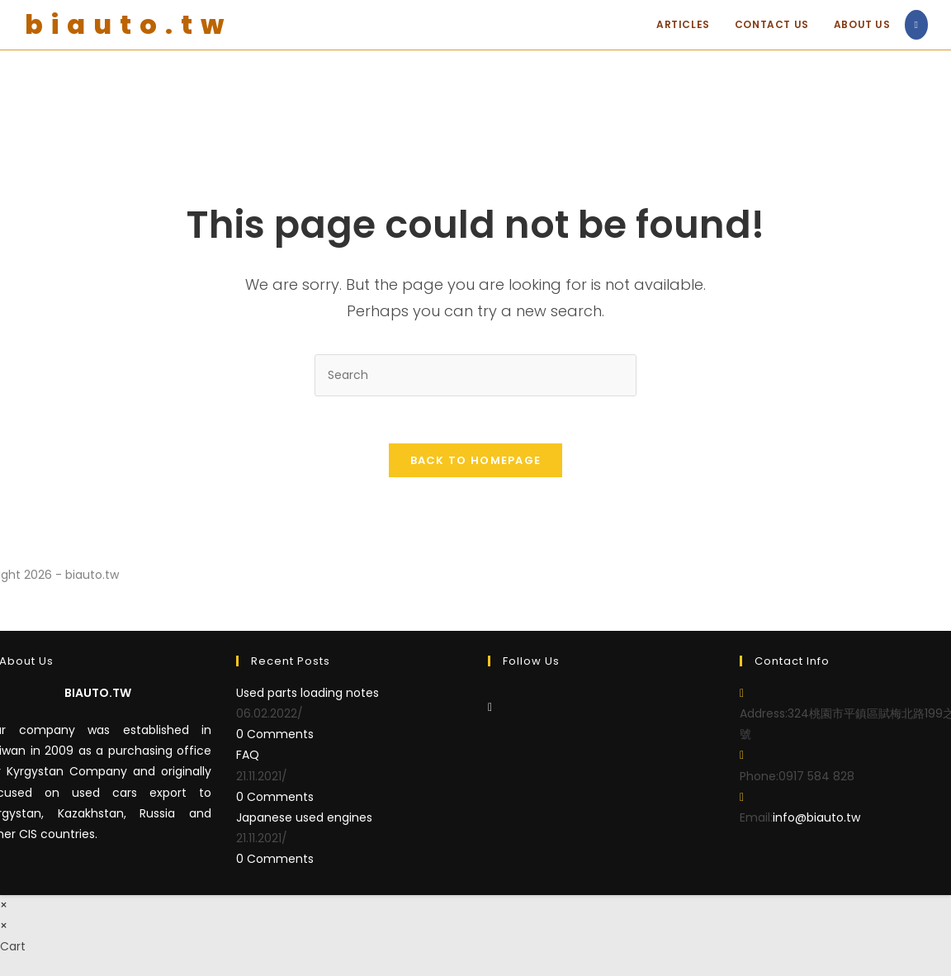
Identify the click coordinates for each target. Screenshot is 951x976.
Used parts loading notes (307, 695)
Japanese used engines (304, 820)
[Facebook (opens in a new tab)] (916, 25)
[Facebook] (490, 709)
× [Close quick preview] (3, 906)
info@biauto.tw (816, 820)
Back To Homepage (476, 463)
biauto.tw (128, 24)
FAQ (247, 757)
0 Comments (275, 736)
